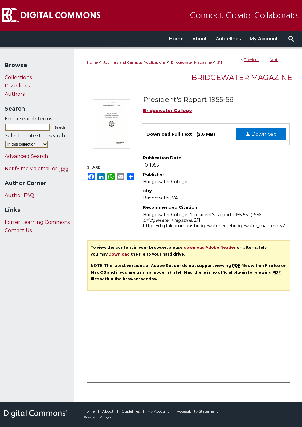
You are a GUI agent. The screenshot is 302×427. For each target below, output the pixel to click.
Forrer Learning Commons (37, 222)
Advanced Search (26, 156)
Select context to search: (35, 136)
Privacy (90, 417)
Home (92, 62)
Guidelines (131, 411)
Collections (18, 77)
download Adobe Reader (210, 247)
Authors (15, 94)
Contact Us (18, 230)
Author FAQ (19, 195)
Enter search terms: (29, 119)
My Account (158, 411)
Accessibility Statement (197, 411)
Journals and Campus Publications (134, 62)
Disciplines (17, 86)
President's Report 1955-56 (188, 99)
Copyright (108, 417)
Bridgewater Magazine (191, 62)
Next (274, 59)
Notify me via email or (36, 168)
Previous (251, 59)
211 (219, 62)
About (108, 411)
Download (261, 134)
